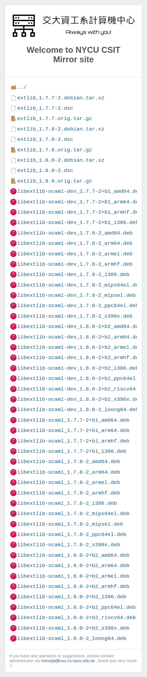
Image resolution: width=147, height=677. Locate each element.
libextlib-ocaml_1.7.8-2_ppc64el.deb (71, 534)
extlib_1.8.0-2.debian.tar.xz (60, 160)
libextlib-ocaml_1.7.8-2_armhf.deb (68, 493)
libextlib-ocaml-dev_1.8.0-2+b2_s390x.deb (79, 399)
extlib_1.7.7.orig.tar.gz (54, 118)
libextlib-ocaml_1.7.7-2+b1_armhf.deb (73, 441)
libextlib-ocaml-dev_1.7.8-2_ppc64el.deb (78, 305)
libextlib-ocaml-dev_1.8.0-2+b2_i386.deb (78, 368)
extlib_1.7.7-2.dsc (45, 108)
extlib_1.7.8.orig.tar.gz (54, 150)
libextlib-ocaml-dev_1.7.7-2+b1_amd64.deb (79, 191)
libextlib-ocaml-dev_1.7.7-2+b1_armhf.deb (79, 212)
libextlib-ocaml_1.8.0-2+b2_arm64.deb (73, 565)
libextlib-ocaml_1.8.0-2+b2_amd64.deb (73, 555)
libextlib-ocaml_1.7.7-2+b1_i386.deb (71, 451)
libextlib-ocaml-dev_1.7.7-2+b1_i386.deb (78, 222)
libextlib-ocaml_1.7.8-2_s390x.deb (68, 544)
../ (22, 87)
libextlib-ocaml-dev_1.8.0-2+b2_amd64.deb (79, 326)
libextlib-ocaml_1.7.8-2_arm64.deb (68, 472)
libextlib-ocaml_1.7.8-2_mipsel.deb (70, 524)
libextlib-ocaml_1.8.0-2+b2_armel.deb (73, 576)
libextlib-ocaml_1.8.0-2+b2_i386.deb (71, 596)
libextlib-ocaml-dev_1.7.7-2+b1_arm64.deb (79, 202)
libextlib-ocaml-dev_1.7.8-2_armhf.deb (74, 264)
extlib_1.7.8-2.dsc (45, 139)
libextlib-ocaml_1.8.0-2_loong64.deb (71, 638)
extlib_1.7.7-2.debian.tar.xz (60, 98)
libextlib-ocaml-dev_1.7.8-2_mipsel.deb (76, 295)
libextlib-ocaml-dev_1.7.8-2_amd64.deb (74, 233)
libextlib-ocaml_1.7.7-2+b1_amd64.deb (73, 420)
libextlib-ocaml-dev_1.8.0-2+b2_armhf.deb (79, 357)
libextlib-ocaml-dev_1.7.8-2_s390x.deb (74, 316)
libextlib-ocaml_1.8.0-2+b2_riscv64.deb (76, 617)
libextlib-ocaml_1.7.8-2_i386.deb (67, 503)
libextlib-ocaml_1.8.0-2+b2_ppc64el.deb (76, 607)
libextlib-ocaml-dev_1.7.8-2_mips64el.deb (79, 285)
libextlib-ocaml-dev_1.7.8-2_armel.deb (74, 254)
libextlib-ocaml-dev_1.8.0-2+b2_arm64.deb (79, 337)
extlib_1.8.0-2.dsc (45, 170)
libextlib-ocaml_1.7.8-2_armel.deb (68, 482)
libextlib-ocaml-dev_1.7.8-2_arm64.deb (74, 243)
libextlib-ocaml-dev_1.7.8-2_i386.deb (73, 274)
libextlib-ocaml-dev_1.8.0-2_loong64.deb (78, 409)
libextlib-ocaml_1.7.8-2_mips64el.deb (73, 513)
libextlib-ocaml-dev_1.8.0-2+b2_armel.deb (79, 347)
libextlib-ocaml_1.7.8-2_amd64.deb (68, 461)
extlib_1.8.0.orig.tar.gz (54, 181)
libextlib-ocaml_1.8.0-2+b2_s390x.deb (73, 628)
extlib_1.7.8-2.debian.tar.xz (60, 129)
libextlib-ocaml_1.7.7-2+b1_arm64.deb (73, 430)
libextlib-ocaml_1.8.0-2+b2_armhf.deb (73, 586)
